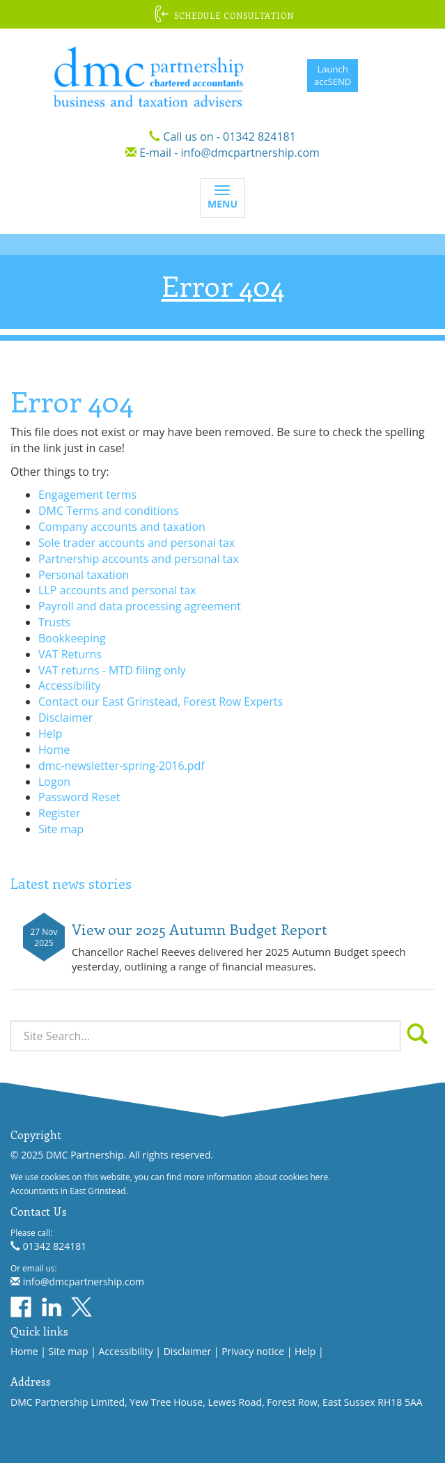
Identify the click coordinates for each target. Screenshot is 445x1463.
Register (59, 813)
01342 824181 (259, 136)
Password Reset (79, 797)
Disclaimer (65, 717)
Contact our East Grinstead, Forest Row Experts (160, 701)
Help (50, 733)
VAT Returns (70, 654)
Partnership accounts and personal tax (138, 558)
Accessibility (69, 685)
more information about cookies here (256, 1176)
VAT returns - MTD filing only (112, 670)
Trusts (54, 622)
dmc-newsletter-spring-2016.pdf (121, 765)
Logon (54, 781)
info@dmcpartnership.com (250, 152)
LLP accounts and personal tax (117, 590)
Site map (61, 829)
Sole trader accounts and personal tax (136, 542)
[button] (222, 14)
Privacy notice (252, 1351)
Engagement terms (87, 494)
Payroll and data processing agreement (139, 606)
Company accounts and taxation (121, 526)
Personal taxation (83, 574)
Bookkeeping (72, 638)
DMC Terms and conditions (108, 510)
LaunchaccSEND (332, 75)
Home (54, 749)
